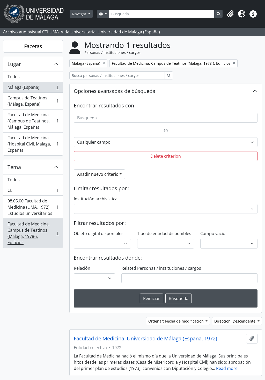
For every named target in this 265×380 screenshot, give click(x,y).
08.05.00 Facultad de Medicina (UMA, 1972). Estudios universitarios (33, 207)
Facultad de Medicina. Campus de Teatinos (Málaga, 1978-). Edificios (33, 233)
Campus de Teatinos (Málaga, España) (33, 101)
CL (33, 191)
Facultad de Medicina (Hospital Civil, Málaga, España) (33, 144)
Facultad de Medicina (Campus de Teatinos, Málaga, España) (33, 121)
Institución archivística (95, 199)
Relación (82, 268)
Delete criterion (165, 156)
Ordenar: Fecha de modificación (176, 321)
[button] (230, 14)
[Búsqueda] (162, 14)
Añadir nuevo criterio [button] (98, 174)
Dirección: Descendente (235, 321)
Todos (14, 76)
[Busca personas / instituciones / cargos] (117, 75)
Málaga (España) (33, 88)
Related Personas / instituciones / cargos (161, 268)
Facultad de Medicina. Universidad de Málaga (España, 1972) (145, 338)
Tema (14, 167)
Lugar (14, 64)
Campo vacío (212, 233)
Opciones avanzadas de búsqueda (114, 90)
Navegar (79, 13)
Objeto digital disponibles (98, 233)
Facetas (33, 46)
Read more (227, 368)
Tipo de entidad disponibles (164, 233)
